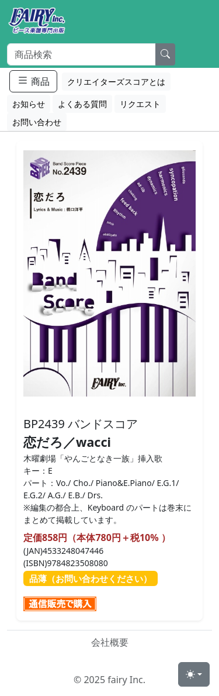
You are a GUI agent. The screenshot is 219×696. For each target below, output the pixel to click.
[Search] (81, 54)
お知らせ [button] (28, 103)
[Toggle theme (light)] (194, 674)
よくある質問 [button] (82, 103)
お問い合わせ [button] (36, 122)
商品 (33, 81)
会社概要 (109, 642)
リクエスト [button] (140, 103)
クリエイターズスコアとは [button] (116, 81)
